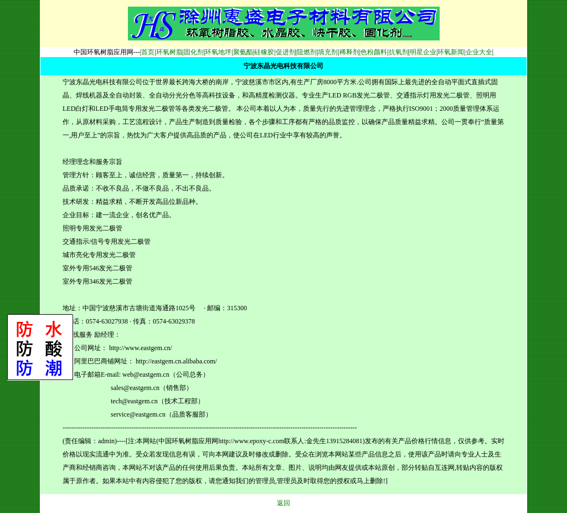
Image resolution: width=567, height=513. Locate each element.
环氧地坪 (218, 52)
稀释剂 (349, 52)
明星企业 (423, 52)
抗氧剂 (399, 52)
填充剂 (328, 52)
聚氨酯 (243, 52)
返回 (283, 503)
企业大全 (479, 52)
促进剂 (286, 52)
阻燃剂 (307, 52)
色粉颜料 (373, 52)
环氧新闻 (450, 52)
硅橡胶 (264, 52)
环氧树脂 (169, 52)
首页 (147, 52)
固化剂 (194, 52)
